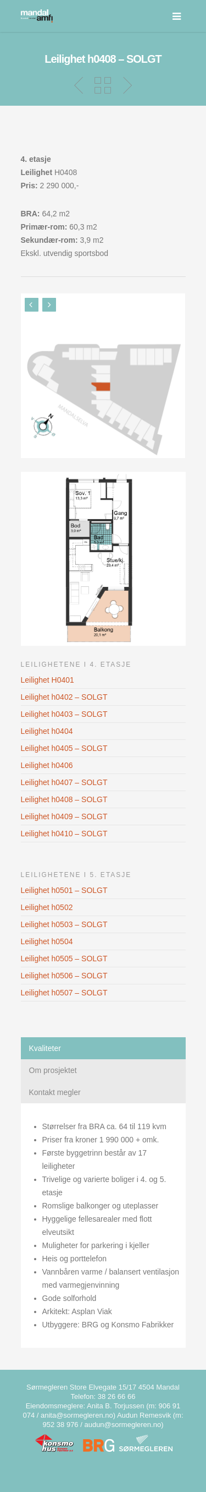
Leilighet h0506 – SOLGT (64, 975)
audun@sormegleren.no (122, 1424)
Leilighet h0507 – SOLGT (64, 992)
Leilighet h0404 (47, 731)
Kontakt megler (55, 1092)
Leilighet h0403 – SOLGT (64, 714)
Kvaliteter (45, 1048)
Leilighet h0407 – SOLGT (64, 782)
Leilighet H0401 (47, 680)
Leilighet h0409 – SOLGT (64, 816)
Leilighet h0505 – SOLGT (64, 958)
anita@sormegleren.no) (78, 1415)
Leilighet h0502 (47, 907)
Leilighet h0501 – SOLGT (64, 890)
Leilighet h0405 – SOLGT (64, 748)
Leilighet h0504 (47, 941)
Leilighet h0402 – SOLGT (64, 697)
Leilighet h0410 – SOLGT (64, 833)
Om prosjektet (53, 1070)
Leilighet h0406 (47, 765)
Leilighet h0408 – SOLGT (64, 799)
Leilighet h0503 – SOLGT (64, 924)
